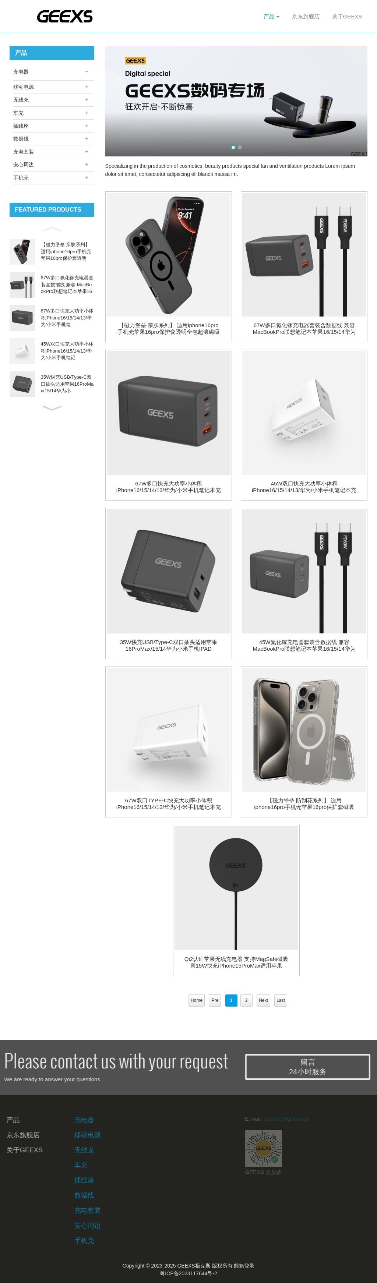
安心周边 (23, 164)
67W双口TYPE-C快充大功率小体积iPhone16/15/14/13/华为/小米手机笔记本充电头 (168, 803)
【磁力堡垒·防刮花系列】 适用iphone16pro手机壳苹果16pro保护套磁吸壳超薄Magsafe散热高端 (304, 803)
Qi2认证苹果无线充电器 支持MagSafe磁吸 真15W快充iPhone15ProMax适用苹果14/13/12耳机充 (236, 962)
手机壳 (21, 178)
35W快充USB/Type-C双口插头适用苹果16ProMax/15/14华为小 (67, 383)
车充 (18, 113)
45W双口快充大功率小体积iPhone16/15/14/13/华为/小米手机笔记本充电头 (304, 487)
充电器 (21, 72)
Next (263, 1000)
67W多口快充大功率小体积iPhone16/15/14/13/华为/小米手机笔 (67, 317)
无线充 (21, 100)
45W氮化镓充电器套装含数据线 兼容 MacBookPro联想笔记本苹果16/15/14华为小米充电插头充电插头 (304, 645)
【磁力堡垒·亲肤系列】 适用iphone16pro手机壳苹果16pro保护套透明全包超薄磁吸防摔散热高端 (168, 328)
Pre (215, 1000)
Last (280, 1000)
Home (196, 1000)
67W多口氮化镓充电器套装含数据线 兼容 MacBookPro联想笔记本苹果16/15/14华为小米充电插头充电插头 (304, 328)
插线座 (21, 126)
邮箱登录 (244, 1266)
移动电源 (23, 87)
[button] (52, 228)
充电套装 (23, 152)
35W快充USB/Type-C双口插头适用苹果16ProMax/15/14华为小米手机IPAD (168, 645)
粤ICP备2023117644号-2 (188, 1273)
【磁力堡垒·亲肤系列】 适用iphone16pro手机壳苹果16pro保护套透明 (66, 251)
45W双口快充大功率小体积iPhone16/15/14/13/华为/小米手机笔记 (67, 350)
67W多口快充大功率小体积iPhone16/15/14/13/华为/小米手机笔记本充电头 (168, 487)
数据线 (21, 139)
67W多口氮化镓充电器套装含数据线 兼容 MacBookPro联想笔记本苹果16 (67, 284)
